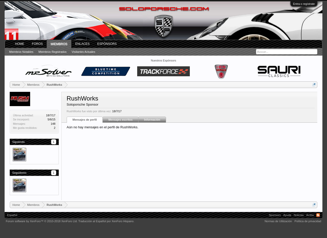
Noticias (299, 215)
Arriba (310, 215)
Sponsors (275, 215)
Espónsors (107, 44)
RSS (318, 215)
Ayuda (287, 215)
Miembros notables (21, 51)
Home (19, 44)
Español (12, 215)
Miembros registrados (53, 51)
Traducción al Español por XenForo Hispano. (106, 221)
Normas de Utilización (278, 221)
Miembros (59, 44)
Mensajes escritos (120, 119)
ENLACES (82, 44)
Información (152, 119)
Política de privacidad (308, 221)
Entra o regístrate (304, 3)
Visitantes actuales (83, 51)
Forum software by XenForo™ (42, 221)
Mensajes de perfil (85, 119)
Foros (37, 44)
